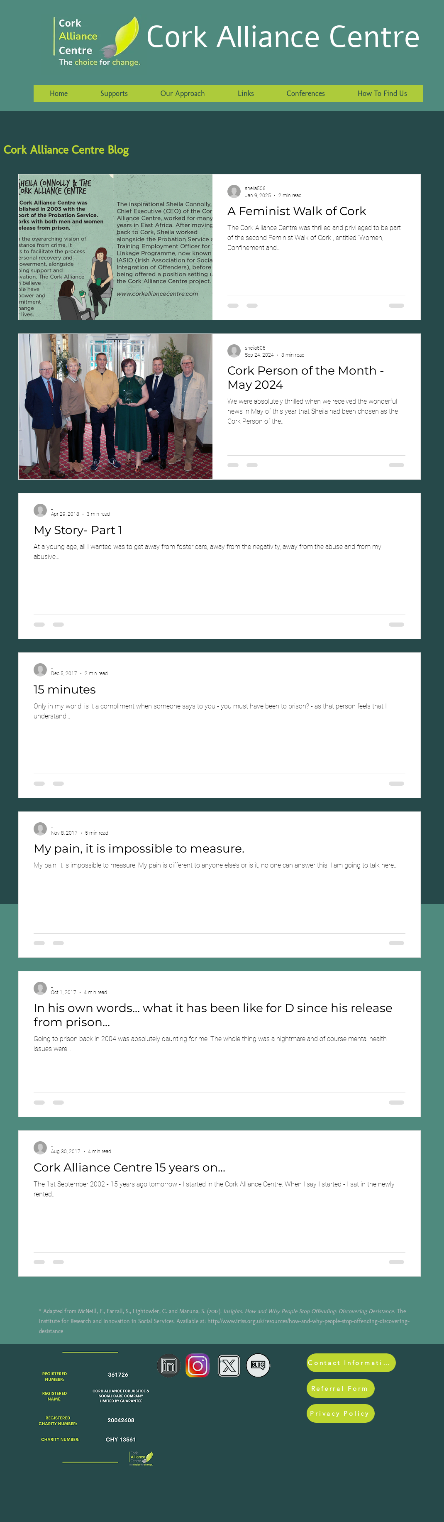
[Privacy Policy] (341, 1413)
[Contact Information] (351, 1362)
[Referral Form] (341, 1388)
